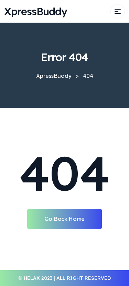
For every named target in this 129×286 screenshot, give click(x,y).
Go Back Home (64, 218)
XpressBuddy (35, 11)
